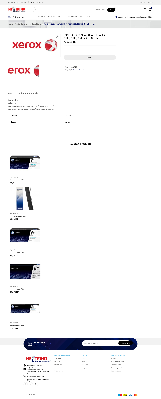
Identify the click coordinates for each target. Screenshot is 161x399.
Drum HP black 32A (17, 325)
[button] (150, 9)
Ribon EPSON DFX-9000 (18, 216)
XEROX (67, 122)
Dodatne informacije (28, 93)
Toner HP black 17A (17, 180)
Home (10, 24)
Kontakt (150, 2)
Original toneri (36, 24)
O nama (142, 2)
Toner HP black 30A (17, 253)
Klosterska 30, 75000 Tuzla (17, 2)
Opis (10, 93)
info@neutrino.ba (38, 2)
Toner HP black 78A (17, 289)
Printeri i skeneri (21, 24)
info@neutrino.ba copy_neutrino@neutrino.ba (35, 368)
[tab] (10, 93)
